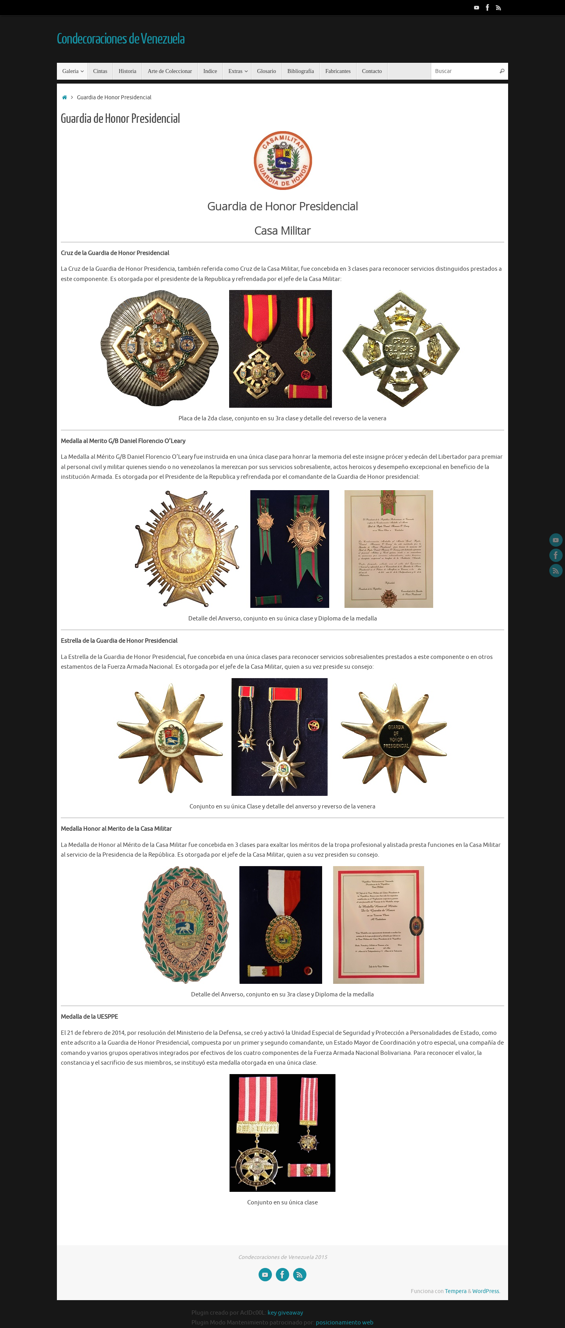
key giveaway (285, 1313)
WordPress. (486, 1291)
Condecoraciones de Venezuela (120, 39)
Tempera (456, 1291)
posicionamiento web (345, 1322)
